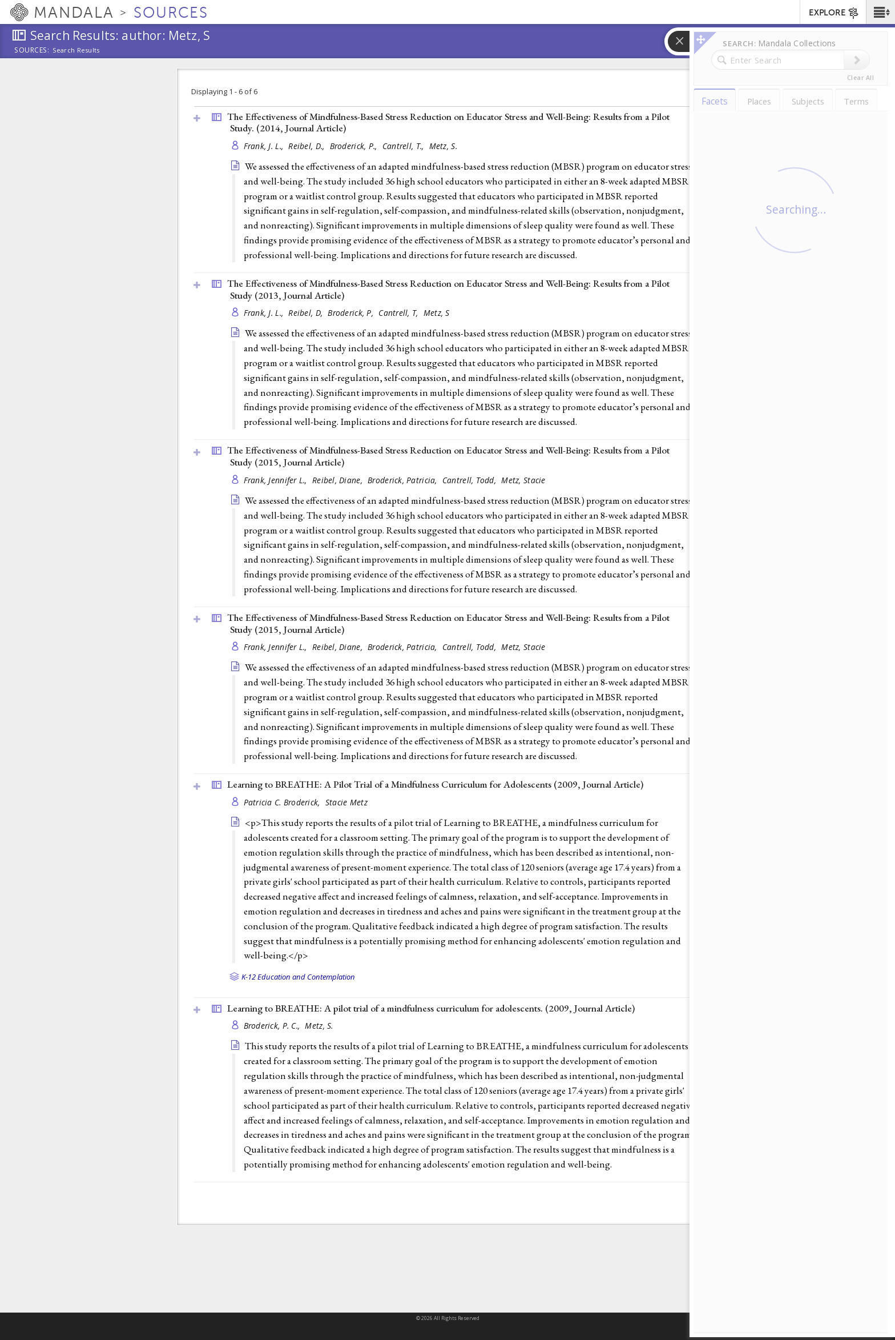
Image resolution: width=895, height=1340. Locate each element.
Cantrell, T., (404, 146)
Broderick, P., (355, 146)
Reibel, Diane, (338, 480)
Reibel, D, (306, 312)
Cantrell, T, (399, 312)
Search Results (76, 50)
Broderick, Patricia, (404, 480)
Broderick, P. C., (273, 1025)
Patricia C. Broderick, (283, 802)
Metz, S (437, 312)
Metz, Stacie (523, 480)
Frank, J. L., (265, 146)
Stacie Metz (346, 802)
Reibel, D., (307, 146)
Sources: (32, 51)
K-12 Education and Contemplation (298, 977)
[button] (880, 12)
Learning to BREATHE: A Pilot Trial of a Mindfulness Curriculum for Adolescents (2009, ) (435, 784)
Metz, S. (443, 146)
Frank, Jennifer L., (277, 480)
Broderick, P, (352, 312)
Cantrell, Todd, (470, 480)
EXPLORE (834, 13)
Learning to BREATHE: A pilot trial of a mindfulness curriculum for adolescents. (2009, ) (431, 1008)
